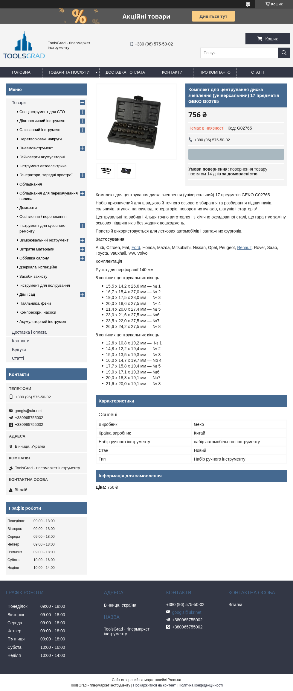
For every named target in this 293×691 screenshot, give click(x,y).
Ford (136, 247)
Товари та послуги (68, 72)
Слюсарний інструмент (40, 129)
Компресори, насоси (37, 312)
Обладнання (30, 184)
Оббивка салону (34, 258)
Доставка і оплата (125, 72)
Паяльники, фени (35, 303)
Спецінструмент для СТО (42, 112)
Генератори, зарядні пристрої (45, 175)
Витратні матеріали (36, 249)
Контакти (172, 72)
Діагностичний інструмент (42, 121)
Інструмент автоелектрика (43, 166)
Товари (19, 102)
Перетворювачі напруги (40, 139)
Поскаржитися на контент (154, 685)
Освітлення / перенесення (42, 216)
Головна (21, 72)
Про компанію (215, 72)
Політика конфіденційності (201, 685)
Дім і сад (27, 294)
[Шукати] (284, 53)
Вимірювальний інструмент (43, 240)
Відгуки (19, 349)
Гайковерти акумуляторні (42, 157)
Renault (244, 247)
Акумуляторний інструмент (43, 321)
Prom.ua (174, 680)
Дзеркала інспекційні (38, 267)
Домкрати (28, 207)
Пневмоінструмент (36, 148)
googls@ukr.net (28, 410)
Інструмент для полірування (44, 285)
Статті (257, 72)
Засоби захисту (33, 276)
